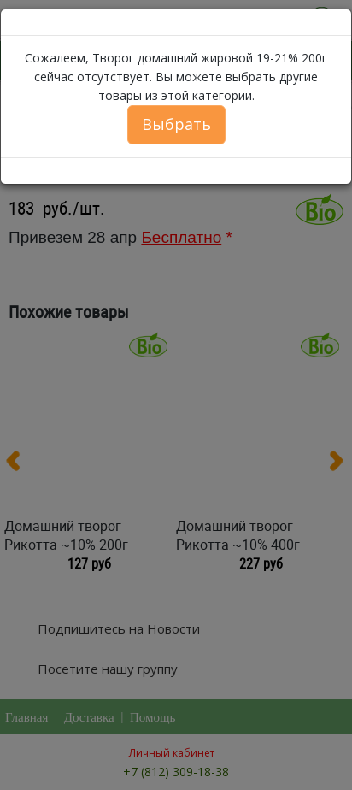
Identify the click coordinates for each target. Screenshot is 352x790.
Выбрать (176, 124)
